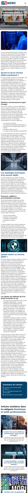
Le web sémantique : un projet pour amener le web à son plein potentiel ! (14, 462)
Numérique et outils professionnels (14, 19)
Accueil (14, 18)
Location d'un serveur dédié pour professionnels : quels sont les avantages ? (14, 433)
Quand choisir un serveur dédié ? (13, 394)
